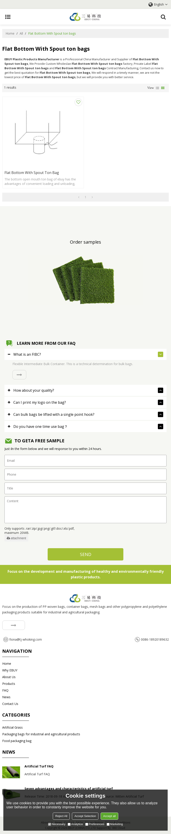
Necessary (56, 824)
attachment (16, 538)
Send (85, 554)
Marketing (115, 824)
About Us (9, 677)
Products (8, 683)
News (6, 697)
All (21, 33)
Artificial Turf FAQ (38, 766)
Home (10, 33)
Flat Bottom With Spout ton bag (31, 172)
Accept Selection (85, 816)
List (157, 88)
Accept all (109, 816)
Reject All (61, 816)
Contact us (10, 704)
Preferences (94, 824)
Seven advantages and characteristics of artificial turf (68, 788)
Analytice (75, 824)
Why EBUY (9, 670)
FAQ (5, 690)
